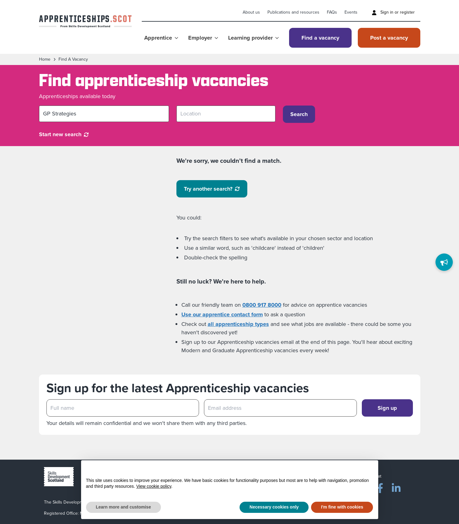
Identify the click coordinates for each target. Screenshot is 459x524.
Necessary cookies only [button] (274, 507)
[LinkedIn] (396, 487)
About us (251, 12)
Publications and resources (293, 12)
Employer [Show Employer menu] (203, 38)
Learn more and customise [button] (123, 507)
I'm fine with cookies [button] (342, 507)
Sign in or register (393, 12)
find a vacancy (73, 59)
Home (44, 59)
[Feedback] (444, 262)
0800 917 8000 (261, 305)
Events (350, 12)
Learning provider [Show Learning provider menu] (253, 38)
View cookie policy (153, 486)
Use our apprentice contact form (222, 314)
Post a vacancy (389, 38)
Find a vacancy (320, 38)
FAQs (332, 12)
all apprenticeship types (238, 324)
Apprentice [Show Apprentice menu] (161, 38)
